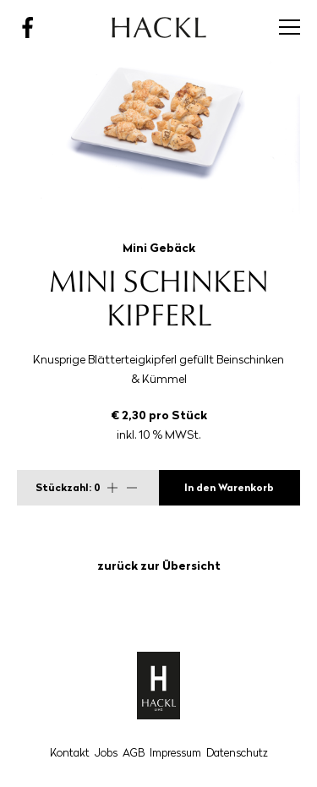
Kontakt (70, 752)
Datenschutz (237, 752)
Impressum (175, 752)
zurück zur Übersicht (159, 565)
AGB (134, 752)
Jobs (106, 752)
